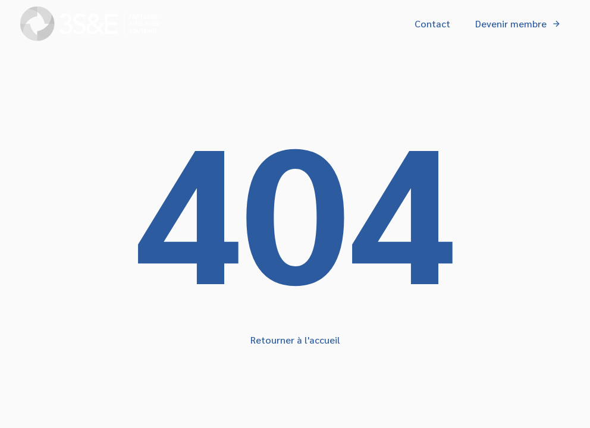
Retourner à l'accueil (295, 339)
